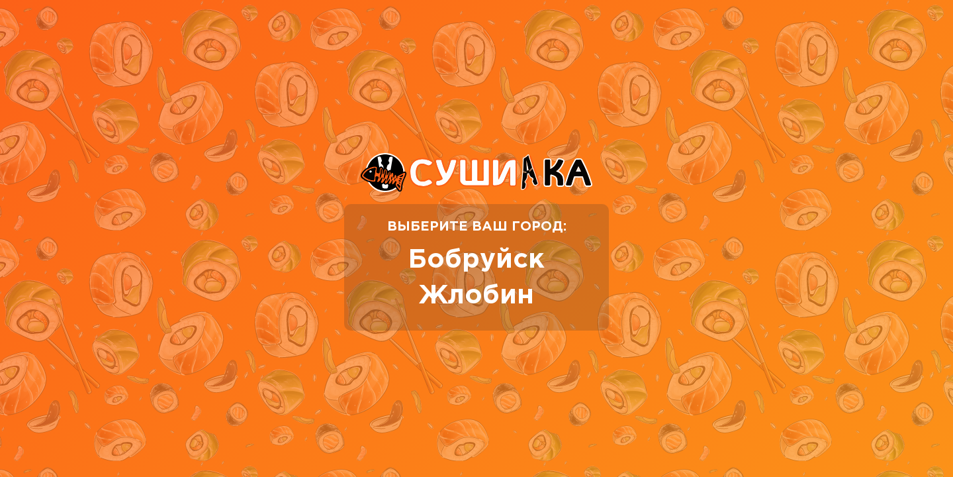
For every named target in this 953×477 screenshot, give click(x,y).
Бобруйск (476, 260)
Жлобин (476, 295)
